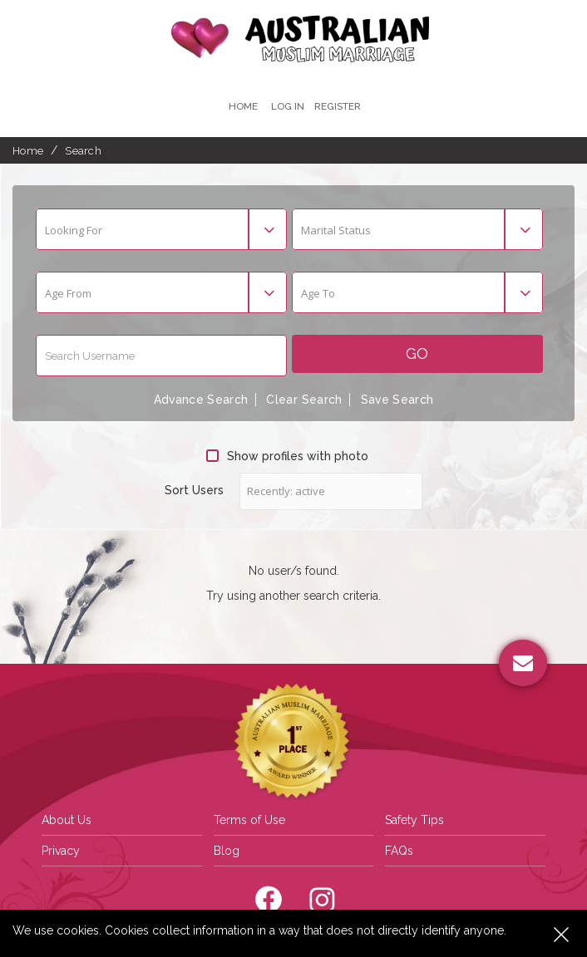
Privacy (61, 849)
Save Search (399, 400)
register (337, 106)
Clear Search (304, 400)
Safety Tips (414, 819)
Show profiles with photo (287, 456)
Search (83, 151)
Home (242, 106)
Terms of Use (249, 819)
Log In (286, 106)
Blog (226, 849)
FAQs (399, 849)
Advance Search (199, 400)
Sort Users (194, 490)
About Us (66, 819)
